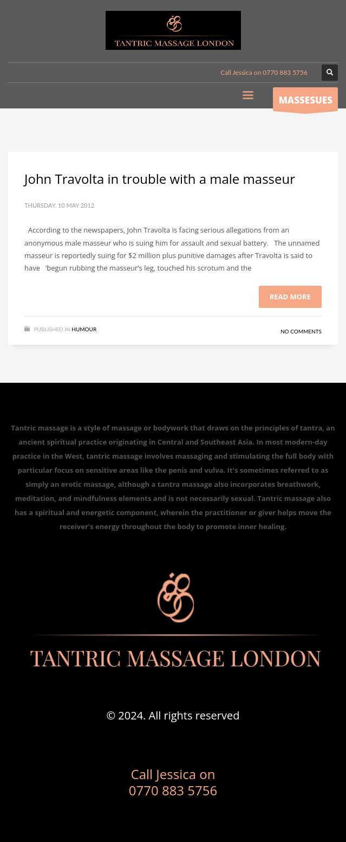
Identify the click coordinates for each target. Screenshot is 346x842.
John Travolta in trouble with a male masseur (159, 179)
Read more (290, 296)
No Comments (301, 331)
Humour (83, 329)
